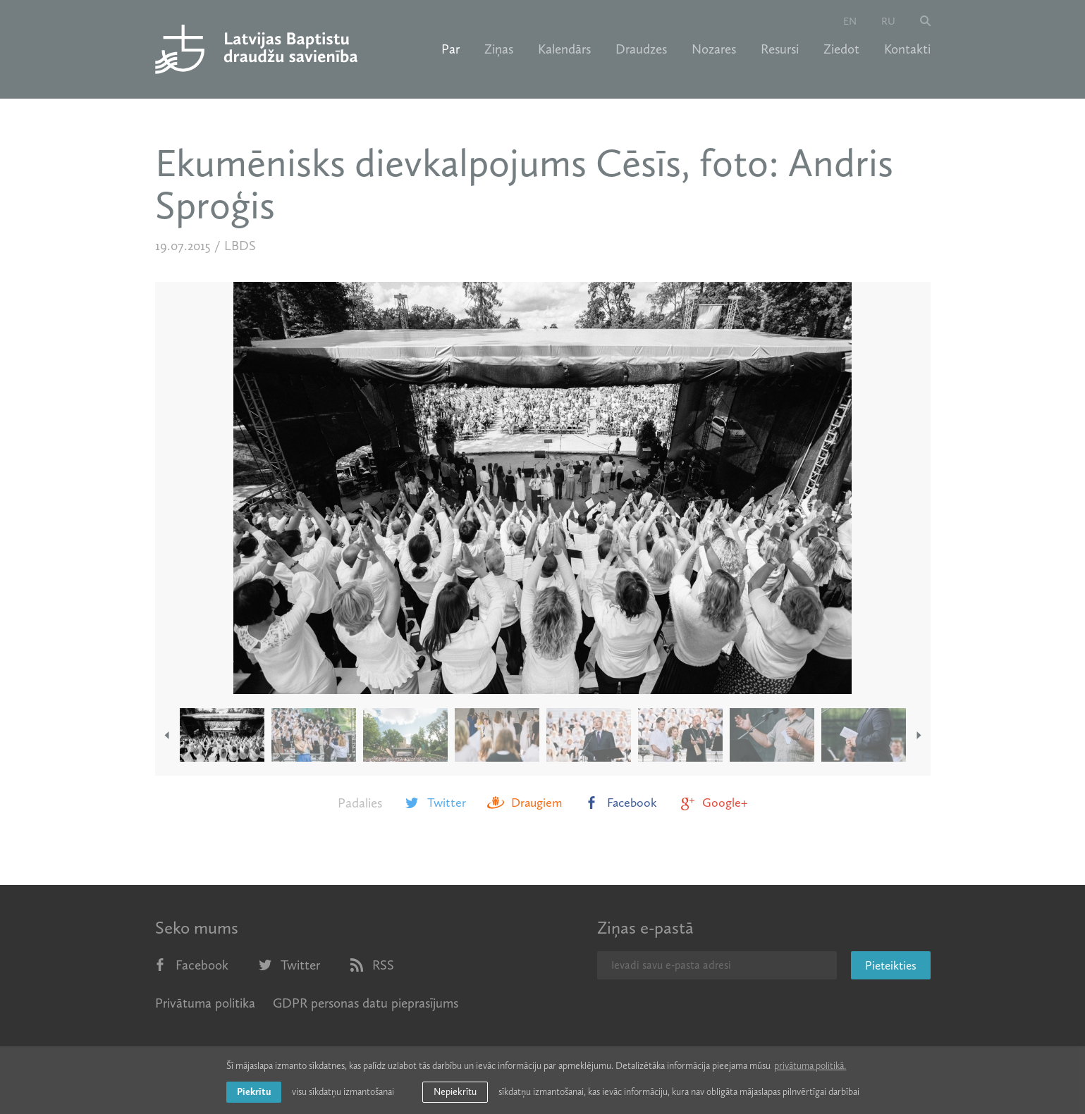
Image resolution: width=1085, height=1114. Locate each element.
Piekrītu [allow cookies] (254, 1092)
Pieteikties (891, 965)
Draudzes (641, 49)
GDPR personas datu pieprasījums (365, 1003)
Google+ (712, 802)
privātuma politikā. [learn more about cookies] (810, 1066)
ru (888, 21)
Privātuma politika (205, 1003)
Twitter (434, 802)
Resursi (780, 49)
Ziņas (498, 49)
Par (450, 49)
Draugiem (524, 802)
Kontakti (907, 49)
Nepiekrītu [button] (455, 1092)
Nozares (714, 49)
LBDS (240, 245)
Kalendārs (564, 49)
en (850, 21)
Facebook (620, 802)
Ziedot (841, 49)
